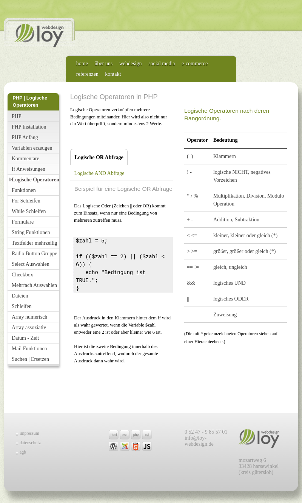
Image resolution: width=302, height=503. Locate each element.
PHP (17, 116)
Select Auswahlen (30, 264)
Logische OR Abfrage (96, 157)
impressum (29, 433)
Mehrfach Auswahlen (34, 285)
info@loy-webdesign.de (199, 441)
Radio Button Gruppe (34, 253)
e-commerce (195, 63)
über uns (103, 63)
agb (23, 452)
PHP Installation (29, 127)
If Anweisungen (28, 169)
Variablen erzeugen (32, 148)
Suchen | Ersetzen (30, 359)
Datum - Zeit (25, 338)
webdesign (130, 63)
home (82, 63)
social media (161, 63)
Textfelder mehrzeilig (34, 243)
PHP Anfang (25, 137)
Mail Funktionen (29, 348)
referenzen (87, 74)
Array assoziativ (29, 327)
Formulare (23, 222)
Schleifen (22, 306)
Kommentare (25, 158)
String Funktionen (31, 232)
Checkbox (22, 275)
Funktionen (24, 190)
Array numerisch (29, 317)
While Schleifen (29, 211)
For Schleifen (26, 201)
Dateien (20, 296)
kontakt (113, 74)
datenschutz (30, 442)
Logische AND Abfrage (99, 173)
